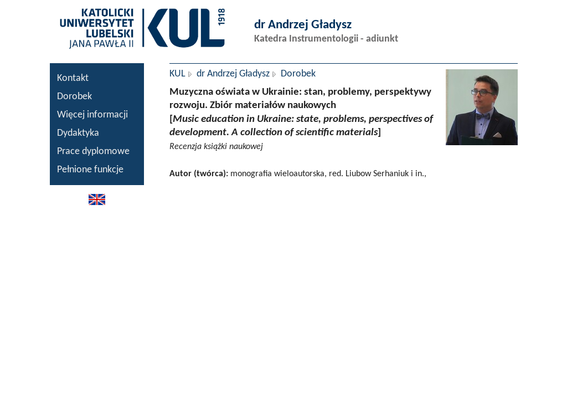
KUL (177, 74)
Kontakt (73, 78)
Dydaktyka (78, 133)
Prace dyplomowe (93, 151)
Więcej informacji (92, 115)
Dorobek (74, 96)
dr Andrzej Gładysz (233, 74)
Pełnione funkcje (90, 170)
